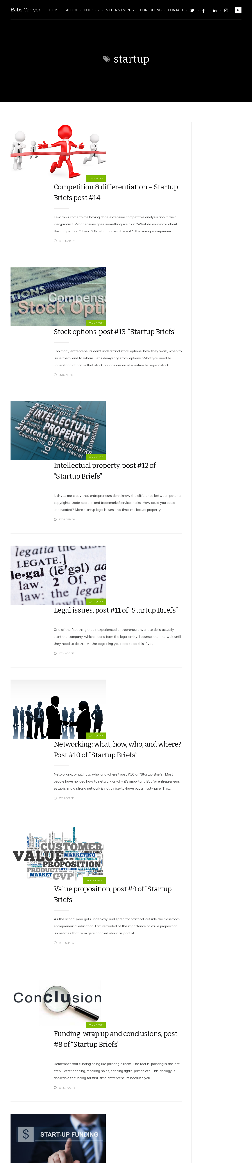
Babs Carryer (24, 10)
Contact (176, 10)
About (73, 10)
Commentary (47, 179)
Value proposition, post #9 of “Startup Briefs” (111, 652)
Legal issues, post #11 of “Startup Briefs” (103, 442)
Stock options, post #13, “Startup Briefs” (102, 243)
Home (55, 10)
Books (92, 10)
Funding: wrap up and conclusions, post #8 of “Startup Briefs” (101, 750)
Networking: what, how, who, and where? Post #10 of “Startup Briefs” (110, 547)
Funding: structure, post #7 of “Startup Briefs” (108, 847)
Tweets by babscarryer (196, 124)
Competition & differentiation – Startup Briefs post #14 (104, 138)
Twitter (178, 1154)
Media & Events (121, 10)
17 (143, 1132)
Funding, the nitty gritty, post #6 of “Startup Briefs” (111, 1035)
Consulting (152, 10)
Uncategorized (46, 698)
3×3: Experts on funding (102, 942)
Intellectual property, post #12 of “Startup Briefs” (107, 342)
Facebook (204, 1154)
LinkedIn (232, 1154)
